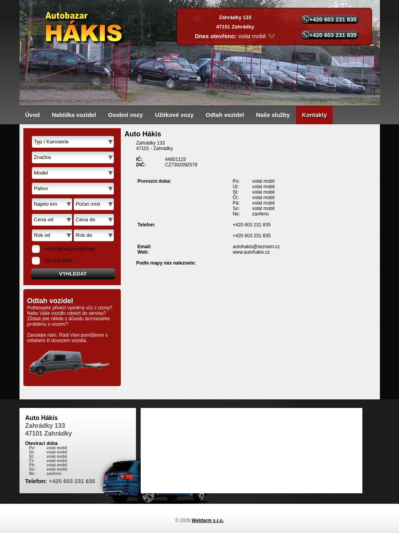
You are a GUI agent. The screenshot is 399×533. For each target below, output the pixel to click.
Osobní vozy (125, 114)
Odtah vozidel (225, 114)
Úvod (32, 114)
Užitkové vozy (174, 114)
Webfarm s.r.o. (208, 520)
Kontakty (314, 114)
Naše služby (273, 114)
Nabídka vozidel (74, 114)
